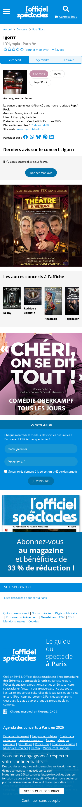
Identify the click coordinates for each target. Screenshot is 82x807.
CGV (62, 617)
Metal (18, 113)
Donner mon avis (41, 173)
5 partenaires (31, 774)
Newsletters (48, 617)
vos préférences (28, 778)
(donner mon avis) (37, 50)
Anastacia (51, 319)
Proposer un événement (22, 617)
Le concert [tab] (14, 60)
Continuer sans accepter (42, 800)
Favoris (58, 50)
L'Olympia (17, 117)
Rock (27, 113)
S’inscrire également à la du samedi (42, 471)
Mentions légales (14, 621)
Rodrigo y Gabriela (30, 310)
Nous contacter (42, 613)
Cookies (33, 621)
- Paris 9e (19, 43)
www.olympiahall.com (31, 129)
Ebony (7, 313)
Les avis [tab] (69, 60)
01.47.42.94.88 (40, 125)
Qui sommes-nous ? (16, 613)
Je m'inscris (41, 481)
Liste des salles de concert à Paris (25, 598)
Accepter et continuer (42, 790)
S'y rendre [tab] (42, 60)
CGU (70, 617)
